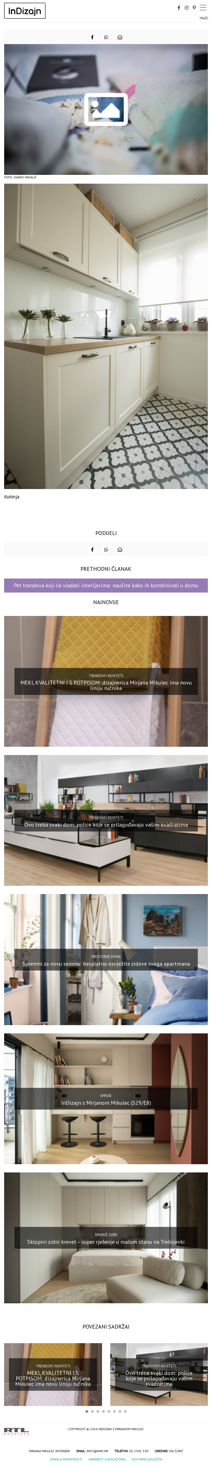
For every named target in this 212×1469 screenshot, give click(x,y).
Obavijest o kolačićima (106, 1459)
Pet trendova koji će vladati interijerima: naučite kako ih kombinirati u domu (106, 585)
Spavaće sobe (106, 1234)
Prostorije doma (106, 956)
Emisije (106, 1095)
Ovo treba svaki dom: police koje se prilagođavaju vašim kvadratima (106, 824)
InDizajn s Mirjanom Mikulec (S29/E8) (106, 1102)
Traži (203, 18)
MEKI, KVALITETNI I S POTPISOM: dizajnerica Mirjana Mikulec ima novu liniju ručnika (106, 685)
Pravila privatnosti (66, 1459)
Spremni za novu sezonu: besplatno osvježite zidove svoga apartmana (106, 963)
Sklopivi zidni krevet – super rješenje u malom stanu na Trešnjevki (106, 1241)
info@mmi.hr (97, 1451)
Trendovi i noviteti (106, 676)
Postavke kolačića (147, 1459)
